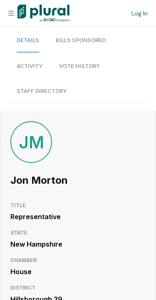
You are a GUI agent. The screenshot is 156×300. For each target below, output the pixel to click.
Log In (139, 13)
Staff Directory (42, 91)
